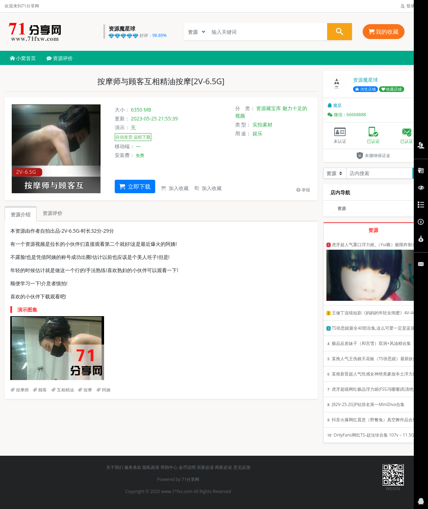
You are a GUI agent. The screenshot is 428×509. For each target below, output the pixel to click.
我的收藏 (384, 32)
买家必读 (205, 467)
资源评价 (60, 58)
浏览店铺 (365, 89)
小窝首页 (23, 58)
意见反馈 (241, 467)
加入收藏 (175, 188)
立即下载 (135, 186)
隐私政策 (150, 467)
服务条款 (132, 467)
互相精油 (62, 390)
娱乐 (257, 133)
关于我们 (114, 467)
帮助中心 (169, 467)
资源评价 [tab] (53, 213)
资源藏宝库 (268, 108)
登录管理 (411, 6)
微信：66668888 (346, 115)
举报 (303, 190)
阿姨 (103, 390)
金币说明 (187, 467)
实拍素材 (262, 124)
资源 (341, 208)
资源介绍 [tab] (21, 214)
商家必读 (223, 467)
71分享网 (190, 479)
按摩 (85, 390)
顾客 (40, 390)
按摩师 (19, 390)
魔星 (334, 105)
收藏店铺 (391, 89)
